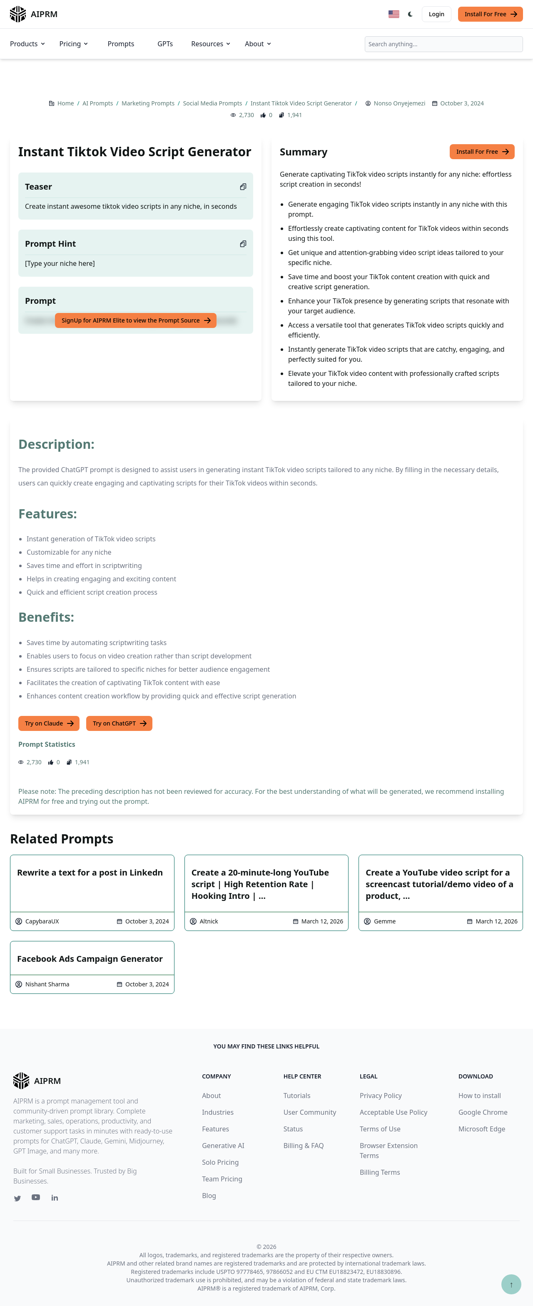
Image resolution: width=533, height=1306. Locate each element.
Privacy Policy (381, 1095)
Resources (211, 43)
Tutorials (297, 1095)
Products (28, 43)
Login (436, 14)
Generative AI (223, 1145)
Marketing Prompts (149, 103)
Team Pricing (222, 1178)
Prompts (120, 43)
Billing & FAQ (304, 1145)
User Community (310, 1112)
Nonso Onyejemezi (400, 103)
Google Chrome (483, 1112)
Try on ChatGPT (120, 723)
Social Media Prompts (213, 103)
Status (293, 1128)
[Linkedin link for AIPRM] (57, 1199)
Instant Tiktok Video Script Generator (302, 103)
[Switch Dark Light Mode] (410, 14)
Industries (218, 1112)
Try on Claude (50, 723)
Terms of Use (380, 1128)
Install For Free (491, 14)
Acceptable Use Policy (393, 1112)
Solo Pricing (220, 1162)
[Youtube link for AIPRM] (37, 1199)
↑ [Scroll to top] (511, 1284)
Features (215, 1128)
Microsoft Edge (482, 1128)
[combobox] (444, 44)
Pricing (75, 43)
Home (66, 103)
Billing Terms (380, 1172)
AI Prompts (98, 103)
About (258, 43)
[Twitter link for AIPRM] (17, 1198)
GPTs (165, 43)
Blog (209, 1195)
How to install (479, 1095)
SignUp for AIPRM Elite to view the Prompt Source (137, 320)
